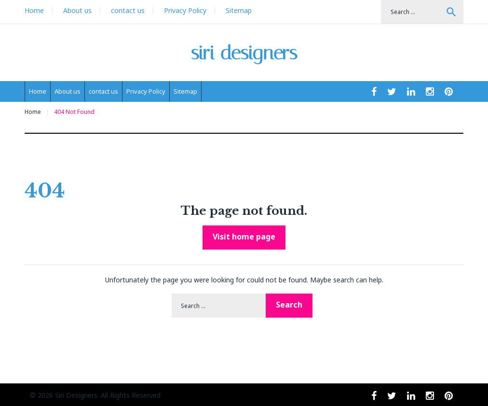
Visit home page (244, 236)
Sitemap (239, 10)
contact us (128, 10)
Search (451, 12)
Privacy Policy (185, 10)
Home (34, 10)
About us (77, 10)
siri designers (244, 53)
